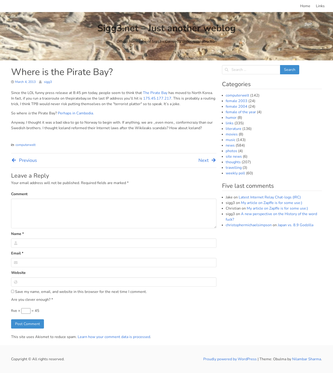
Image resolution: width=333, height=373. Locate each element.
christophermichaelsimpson (249, 225)
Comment (19, 194)
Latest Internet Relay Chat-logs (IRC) (270, 197)
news (230, 145)
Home (305, 6)
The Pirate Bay (155, 92)
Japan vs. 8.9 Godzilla (295, 225)
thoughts (233, 162)
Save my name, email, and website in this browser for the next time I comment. (79, 291)
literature (233, 128)
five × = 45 (25, 311)
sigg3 (48, 82)
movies (232, 134)
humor (231, 117)
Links (320, 6)
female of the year (241, 112)
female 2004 (236, 106)
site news (234, 156)
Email (17, 253)
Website (18, 272)
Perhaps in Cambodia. (76, 113)
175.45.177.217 (157, 98)
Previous (24, 160)
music (230, 139)
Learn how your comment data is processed (114, 336)
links (230, 123)
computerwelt (25, 145)
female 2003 (236, 100)
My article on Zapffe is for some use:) (271, 202)
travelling (234, 167)
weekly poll (235, 173)
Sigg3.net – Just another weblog (166, 28)
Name (17, 233)
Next (207, 160)
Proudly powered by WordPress (230, 359)
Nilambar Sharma (306, 359)
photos (231, 151)
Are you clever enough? (32, 299)
